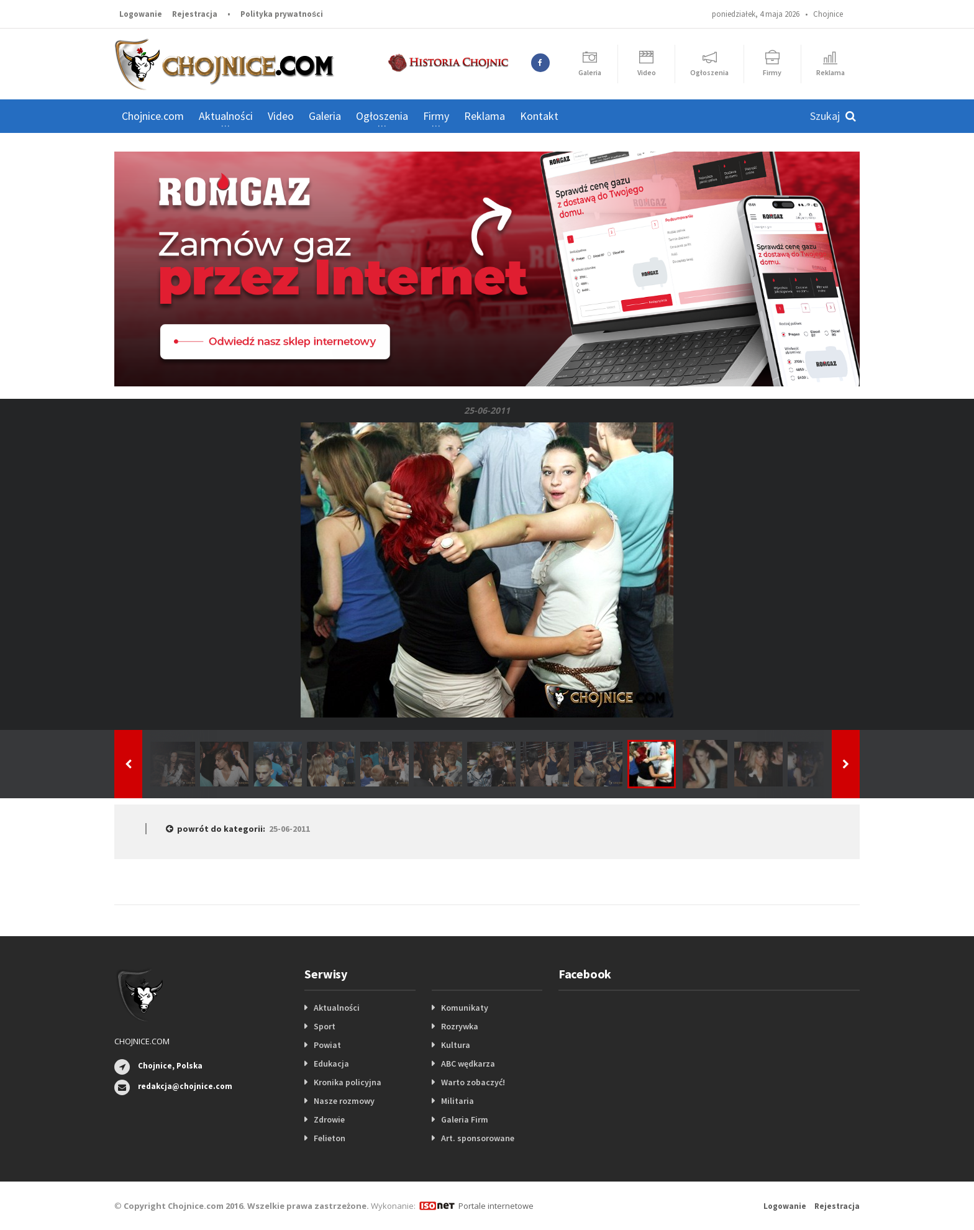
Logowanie (140, 14)
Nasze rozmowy (344, 1100)
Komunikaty (464, 1007)
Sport (324, 1026)
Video (281, 116)
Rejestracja (194, 14)
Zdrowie (329, 1119)
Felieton (329, 1138)
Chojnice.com (153, 116)
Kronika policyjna (347, 1082)
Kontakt (539, 116)
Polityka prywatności (281, 14)
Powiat (327, 1044)
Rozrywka (459, 1026)
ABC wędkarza (468, 1063)
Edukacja (331, 1063)
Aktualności (337, 1007)
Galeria (325, 116)
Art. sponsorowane (477, 1138)
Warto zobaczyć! (473, 1082)
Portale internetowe (496, 1205)
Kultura (455, 1044)
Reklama (484, 116)
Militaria (457, 1100)
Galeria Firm (464, 1119)
